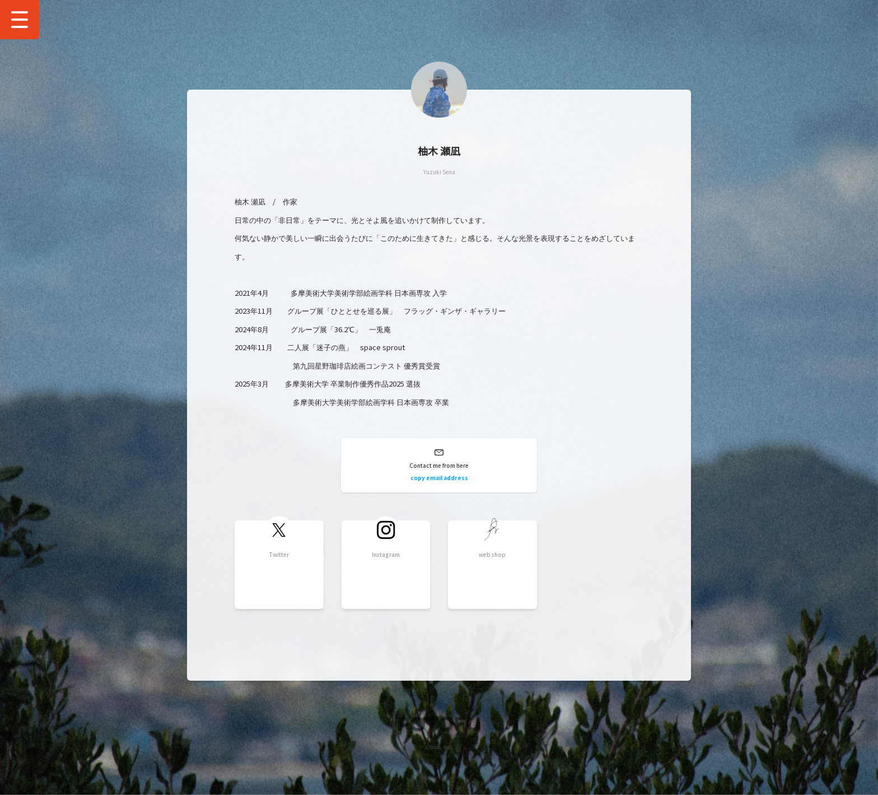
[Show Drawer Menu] (19, 19)
